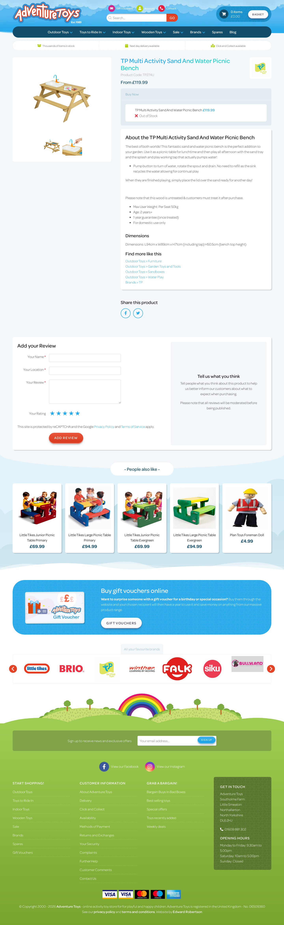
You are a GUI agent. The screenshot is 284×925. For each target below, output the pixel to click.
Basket (258, 14)
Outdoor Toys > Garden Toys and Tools (153, 266)
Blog (233, 32)
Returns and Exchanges (97, 835)
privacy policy (104, 911)
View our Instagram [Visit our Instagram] (165, 766)
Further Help (89, 861)
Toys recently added (161, 818)
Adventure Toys (231, 794)
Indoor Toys (124, 32)
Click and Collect (92, 809)
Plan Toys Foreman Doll (247, 535)
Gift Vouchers (121, 623)
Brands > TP (134, 282)
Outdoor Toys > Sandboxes (144, 271)
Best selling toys (158, 800)
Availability (88, 818)
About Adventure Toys (96, 792)
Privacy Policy (104, 426)
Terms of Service (133, 426)
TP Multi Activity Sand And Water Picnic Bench (199, 113)
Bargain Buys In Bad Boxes (166, 792)
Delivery (86, 800)
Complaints (88, 852)
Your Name (37, 356)
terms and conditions (138, 911)
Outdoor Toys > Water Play (144, 277)
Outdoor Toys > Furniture (143, 261)
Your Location (34, 369)
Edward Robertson (187, 911)
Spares (217, 32)
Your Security (89, 844)
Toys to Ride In (92, 32)
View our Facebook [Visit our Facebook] (119, 766)
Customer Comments (96, 870)
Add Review (66, 438)
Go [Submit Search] (172, 18)
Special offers (157, 809)
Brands (197, 32)
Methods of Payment (95, 826)
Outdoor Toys (60, 32)
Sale (178, 32)
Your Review (36, 382)
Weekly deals (156, 826)
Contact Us (88, 878)
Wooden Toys (153, 32)
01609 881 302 (235, 829)
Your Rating (37, 413)
